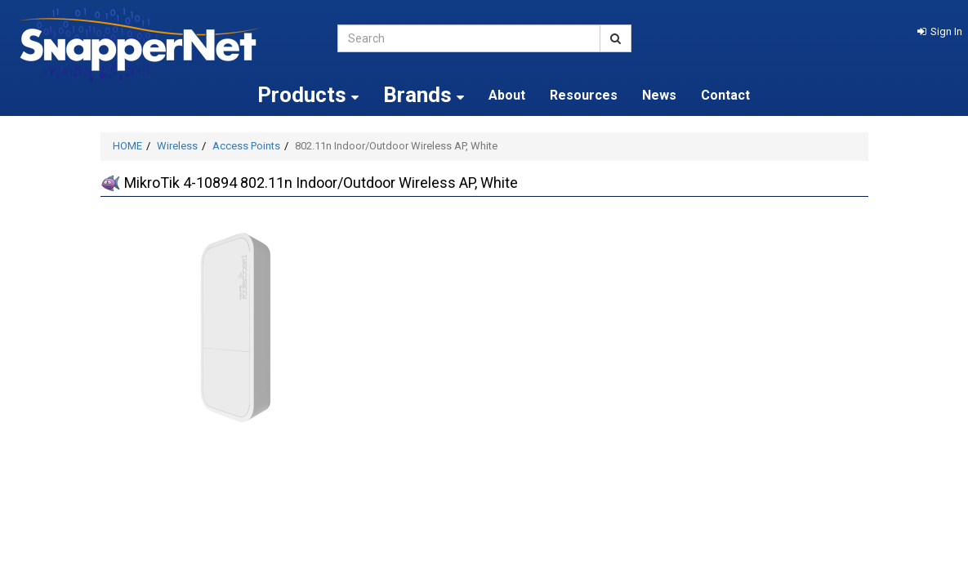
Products (308, 94)
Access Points (246, 146)
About (506, 95)
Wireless (177, 146)
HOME (127, 146)
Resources (584, 95)
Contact (725, 95)
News (659, 95)
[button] (939, 31)
